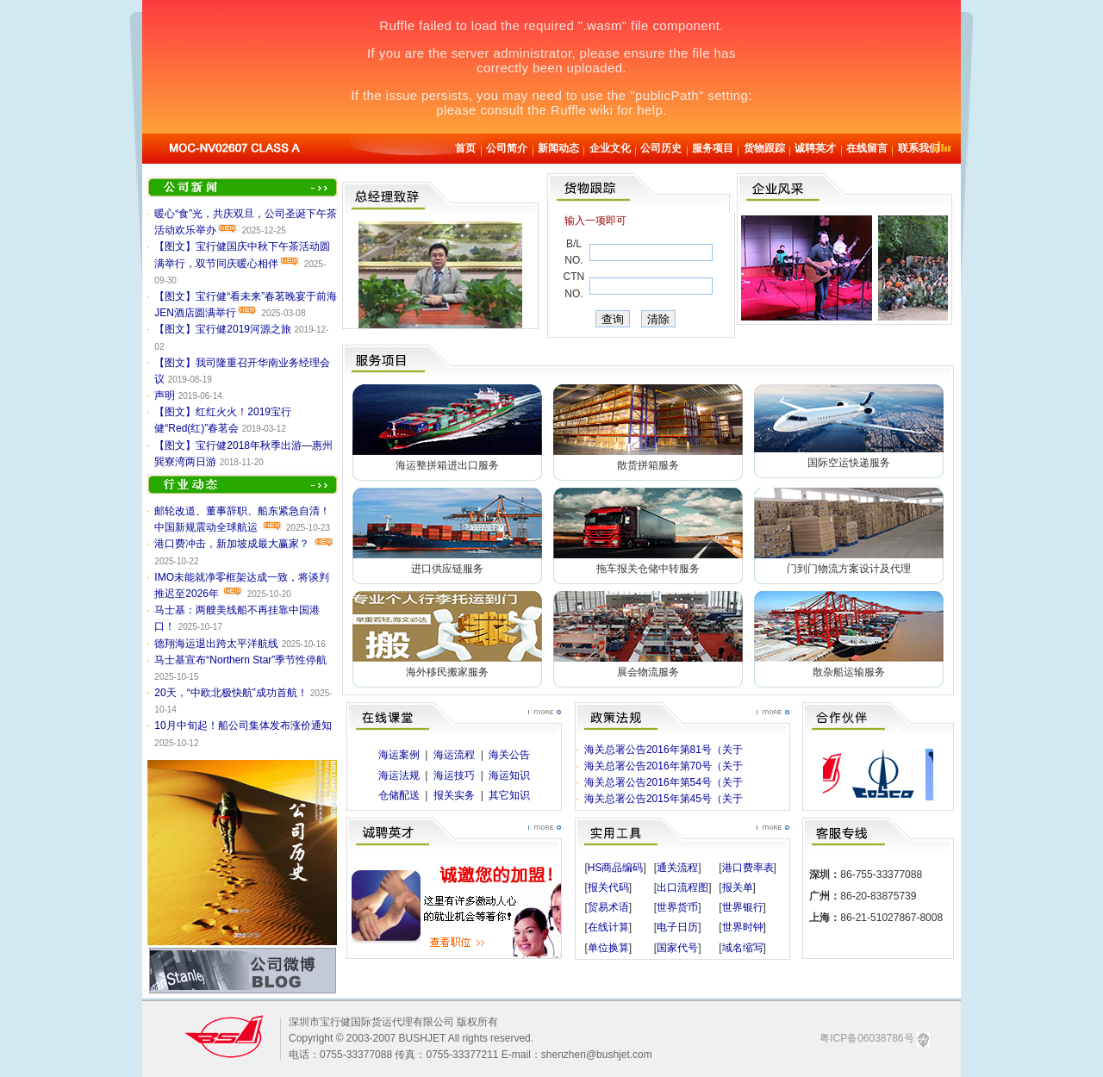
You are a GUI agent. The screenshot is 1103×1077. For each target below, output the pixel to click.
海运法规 (399, 775)
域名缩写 (742, 948)
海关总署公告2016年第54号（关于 (663, 782)
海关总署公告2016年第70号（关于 (663, 766)
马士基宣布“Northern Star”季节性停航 (240, 660)
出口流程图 (682, 887)
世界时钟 (742, 927)
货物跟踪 (764, 148)
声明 (164, 395)
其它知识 (509, 795)
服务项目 (712, 148)
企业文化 (610, 148)
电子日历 (677, 927)
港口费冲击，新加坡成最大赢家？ (231, 544)
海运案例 (399, 755)
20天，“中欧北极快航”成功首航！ (230, 693)
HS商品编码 (616, 868)
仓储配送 (399, 795)
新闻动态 (558, 148)
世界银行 (742, 907)
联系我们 (918, 148)
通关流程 (677, 868)
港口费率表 (748, 868)
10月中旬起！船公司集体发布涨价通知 (242, 725)
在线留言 (867, 148)
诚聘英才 (815, 148)
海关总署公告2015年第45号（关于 (663, 799)
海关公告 (509, 755)
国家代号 (677, 948)
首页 (465, 148)
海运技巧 (454, 775)
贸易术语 (608, 907)
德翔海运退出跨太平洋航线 (216, 644)
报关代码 (608, 887)
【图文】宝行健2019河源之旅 (222, 329)
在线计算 (608, 927)
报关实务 (454, 795)
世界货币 (677, 907)
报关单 (737, 887)
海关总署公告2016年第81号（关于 (663, 750)
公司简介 (506, 148)
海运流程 (454, 755)
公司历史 (661, 148)
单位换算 (608, 948)
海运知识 (509, 775)
